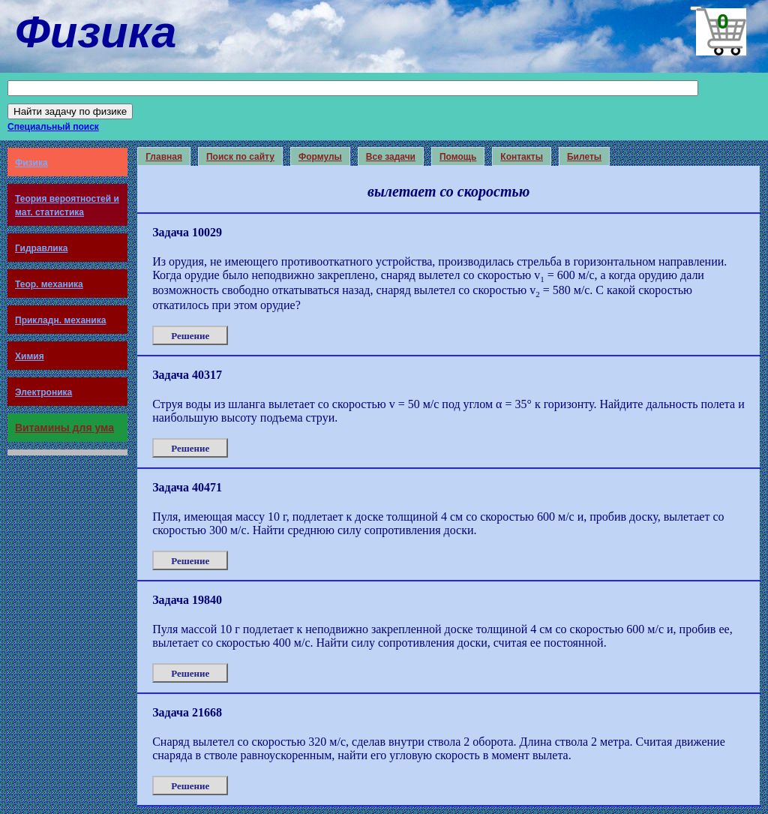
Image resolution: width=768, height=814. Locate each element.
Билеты (584, 157)
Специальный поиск (53, 127)
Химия (29, 356)
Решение (190, 335)
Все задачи (391, 157)
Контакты (521, 157)
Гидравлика (41, 248)
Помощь (458, 157)
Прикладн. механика (60, 320)
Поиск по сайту (240, 157)
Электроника (43, 392)
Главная (164, 157)
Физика (31, 163)
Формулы (320, 157)
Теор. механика (49, 284)
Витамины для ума (64, 428)
